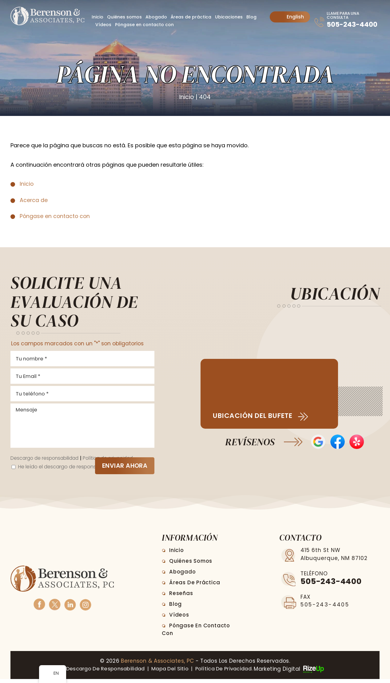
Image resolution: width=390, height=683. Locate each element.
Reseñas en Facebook (337, 442)
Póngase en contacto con (144, 25)
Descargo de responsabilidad (46, 462)
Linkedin (70, 608)
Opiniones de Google (317, 442)
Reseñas (181, 597)
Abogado (156, 17)
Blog (251, 17)
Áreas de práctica (191, 17)
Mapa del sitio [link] (169, 673)
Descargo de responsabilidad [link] (101, 673)
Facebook (39, 608)
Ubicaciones (229, 17)
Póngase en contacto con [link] (55, 216)
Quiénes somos (124, 17)
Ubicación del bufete (256, 415)
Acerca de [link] (34, 200)
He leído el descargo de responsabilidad (68, 470)
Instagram (85, 608)
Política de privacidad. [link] (227, 673)
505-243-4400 (344, 28)
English (290, 16)
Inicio (97, 17)
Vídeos (103, 25)
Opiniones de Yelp (357, 442)
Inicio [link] (27, 184)
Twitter (55, 608)
